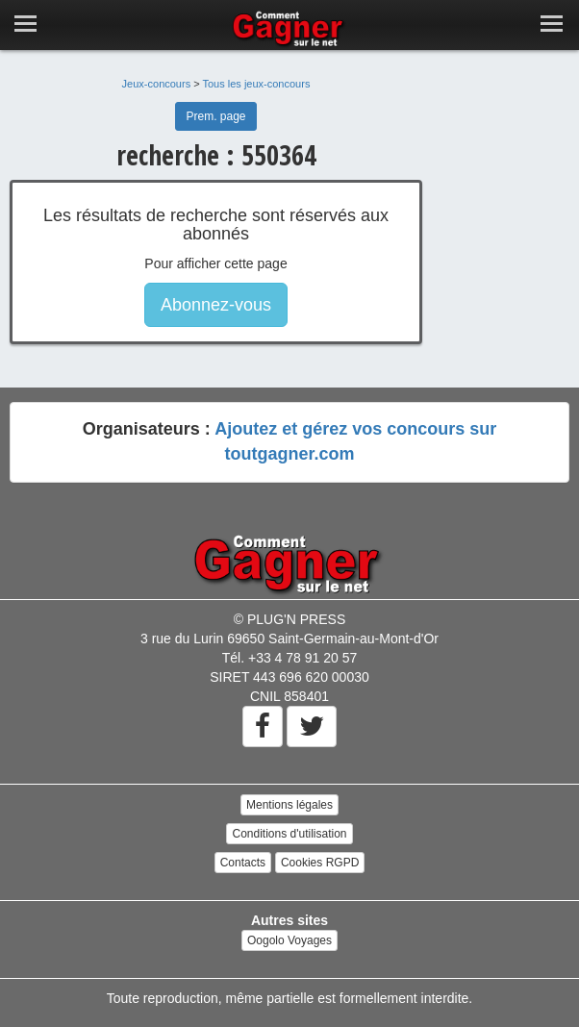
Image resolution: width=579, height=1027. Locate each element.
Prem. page (215, 116)
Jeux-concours (156, 83)
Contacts (242, 862)
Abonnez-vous (216, 304)
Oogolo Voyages (289, 940)
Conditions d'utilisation (289, 833)
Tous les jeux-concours (257, 83)
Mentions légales (289, 805)
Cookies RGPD (320, 862)
